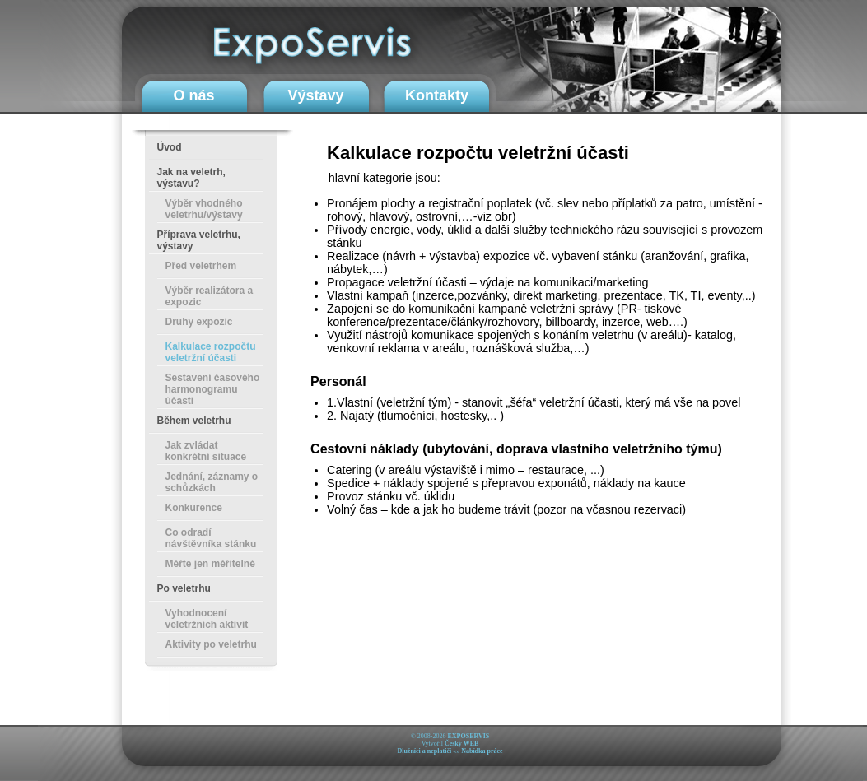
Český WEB (461, 743)
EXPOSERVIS (468, 736)
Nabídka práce (481, 751)
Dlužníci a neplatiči (424, 751)
